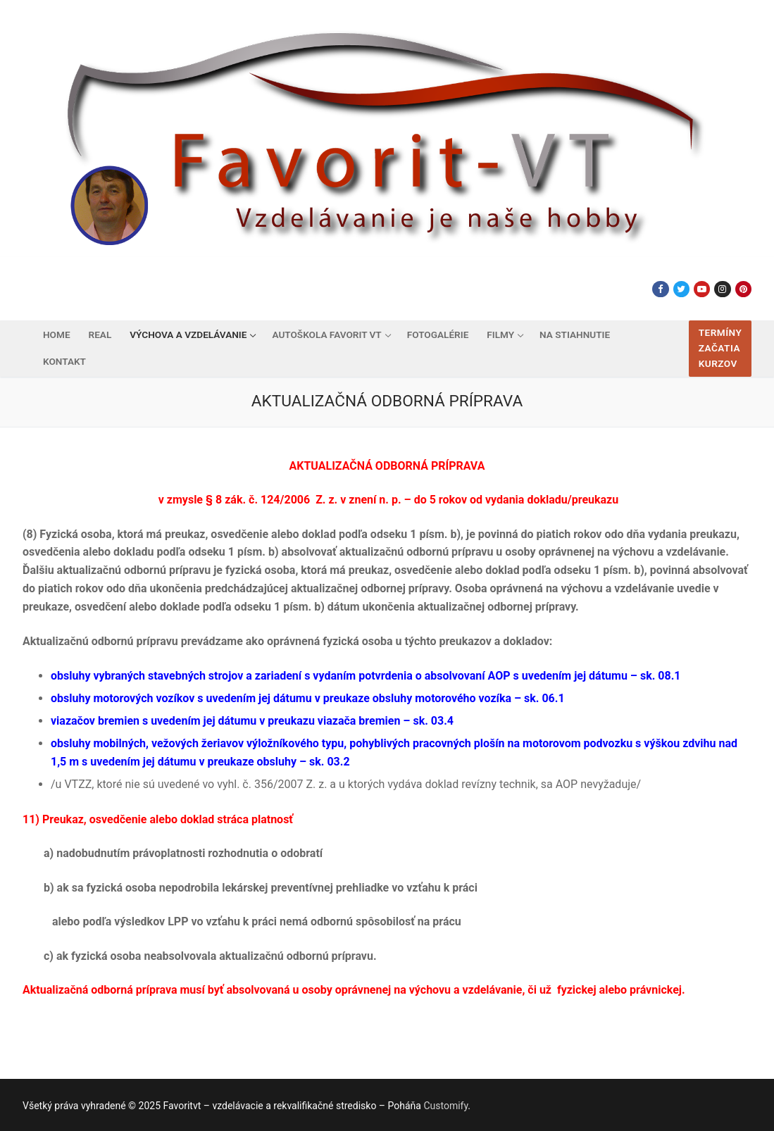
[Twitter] (681, 289)
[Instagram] (722, 289)
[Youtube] (702, 289)
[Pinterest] (743, 289)
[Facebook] (660, 289)
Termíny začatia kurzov (720, 348)
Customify (445, 1105)
